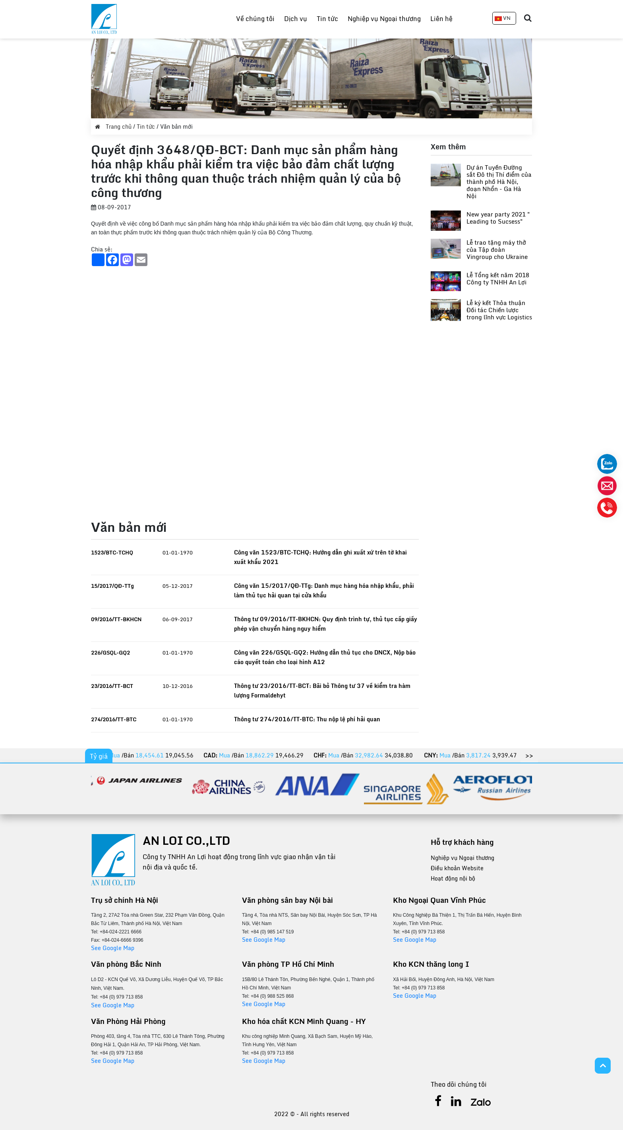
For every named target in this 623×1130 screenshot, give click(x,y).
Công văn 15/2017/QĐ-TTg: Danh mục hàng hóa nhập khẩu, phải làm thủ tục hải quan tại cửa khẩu (324, 590)
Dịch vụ (295, 19)
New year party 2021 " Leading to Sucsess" (498, 217)
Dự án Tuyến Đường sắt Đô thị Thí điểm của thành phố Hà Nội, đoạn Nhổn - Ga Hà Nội (499, 181)
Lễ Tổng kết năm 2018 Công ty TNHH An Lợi (497, 278)
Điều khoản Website (457, 868)
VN (503, 18)
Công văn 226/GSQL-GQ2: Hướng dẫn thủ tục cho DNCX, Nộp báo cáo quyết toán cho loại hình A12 (325, 657)
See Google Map (112, 947)
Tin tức (327, 19)
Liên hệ (441, 19)
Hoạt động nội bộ (453, 878)
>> (529, 755)
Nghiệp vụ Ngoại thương (384, 19)
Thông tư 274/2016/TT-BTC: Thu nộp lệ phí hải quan (307, 719)
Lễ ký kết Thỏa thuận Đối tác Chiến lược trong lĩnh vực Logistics (499, 310)
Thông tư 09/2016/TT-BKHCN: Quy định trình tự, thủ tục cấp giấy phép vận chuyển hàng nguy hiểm (325, 623)
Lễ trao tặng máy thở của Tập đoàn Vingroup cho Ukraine (497, 249)
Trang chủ (114, 126)
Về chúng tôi (255, 19)
